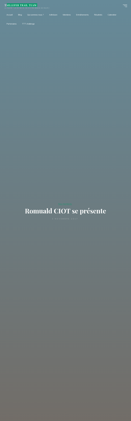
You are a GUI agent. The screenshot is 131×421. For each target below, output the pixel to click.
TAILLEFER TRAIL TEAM (20, 5)
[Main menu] (125, 6)
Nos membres (65, 204)
